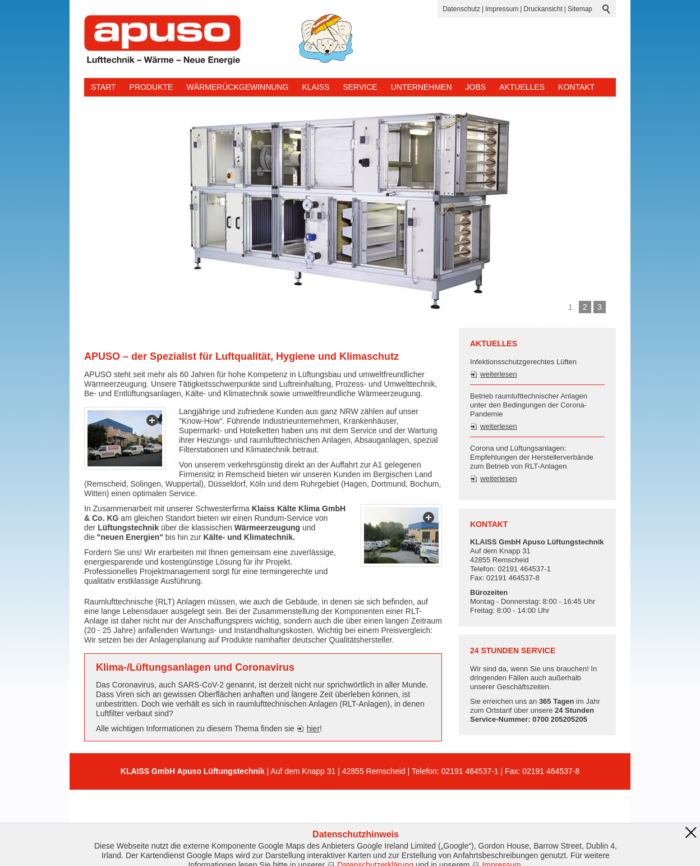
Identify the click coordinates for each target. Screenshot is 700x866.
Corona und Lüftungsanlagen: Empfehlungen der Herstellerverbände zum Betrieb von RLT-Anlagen (531, 457)
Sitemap (580, 9)
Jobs (476, 87)
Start (103, 87)
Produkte (151, 87)
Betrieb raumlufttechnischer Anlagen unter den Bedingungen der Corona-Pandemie (528, 405)
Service (360, 87)
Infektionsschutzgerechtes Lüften (523, 362)
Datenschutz (461, 9)
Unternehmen (421, 87)
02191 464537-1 (470, 771)
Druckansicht (542, 9)
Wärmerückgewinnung (237, 87)
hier (313, 728)
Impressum (501, 9)
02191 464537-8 (550, 771)
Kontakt (576, 87)
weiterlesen (498, 374)
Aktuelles (522, 87)
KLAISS (315, 87)
